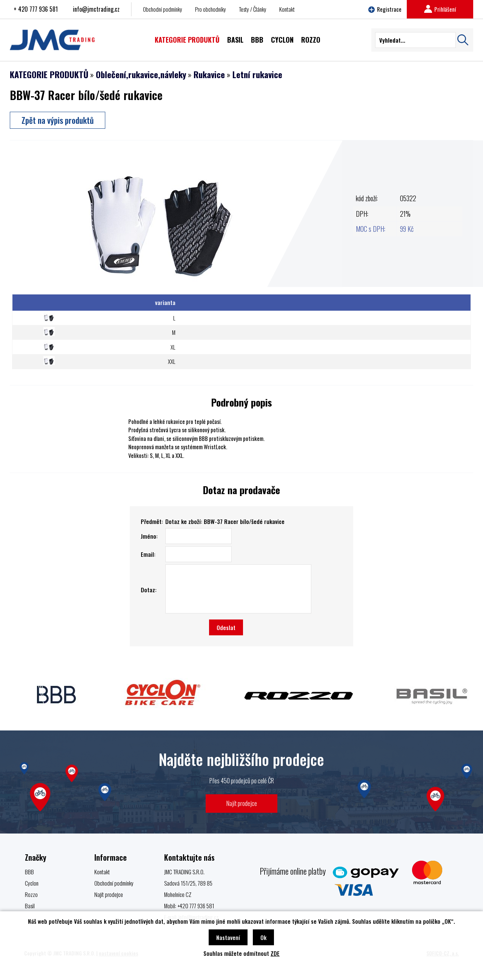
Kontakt (287, 9)
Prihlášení (440, 9)
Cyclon (31, 883)
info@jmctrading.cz (96, 9)
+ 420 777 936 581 (36, 9)
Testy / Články (252, 9)
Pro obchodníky (210, 9)
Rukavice (209, 74)
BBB (29, 871)
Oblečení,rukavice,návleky (141, 74)
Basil (30, 905)
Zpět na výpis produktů (58, 120)
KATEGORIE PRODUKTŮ (49, 74)
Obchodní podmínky (162, 9)
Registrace (384, 9)
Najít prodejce (241, 803)
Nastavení (228, 937)
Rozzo (31, 894)
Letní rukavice (257, 74)
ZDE (275, 953)
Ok (263, 937)
